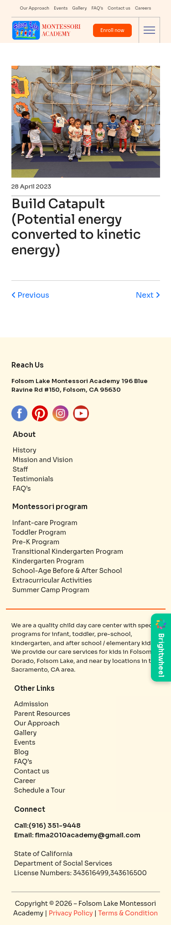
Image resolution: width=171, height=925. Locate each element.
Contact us (119, 8)
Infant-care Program (45, 523)
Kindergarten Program (48, 561)
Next (148, 295)
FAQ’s (97, 8)
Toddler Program (39, 532)
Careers (143, 8)
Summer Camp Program (50, 590)
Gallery (79, 8)
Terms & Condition (128, 913)
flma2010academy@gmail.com (87, 835)
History (24, 450)
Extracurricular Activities (52, 580)
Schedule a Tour (40, 790)
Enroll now (112, 30)
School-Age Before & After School (67, 571)
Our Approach (35, 8)
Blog (21, 752)
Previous (30, 295)
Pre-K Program (36, 542)
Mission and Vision (43, 460)
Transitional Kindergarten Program (68, 551)
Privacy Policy (71, 913)
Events (60, 8)
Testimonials (33, 479)
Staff (20, 469)
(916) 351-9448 (55, 825)
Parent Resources (42, 714)
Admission (31, 704)
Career (25, 781)
